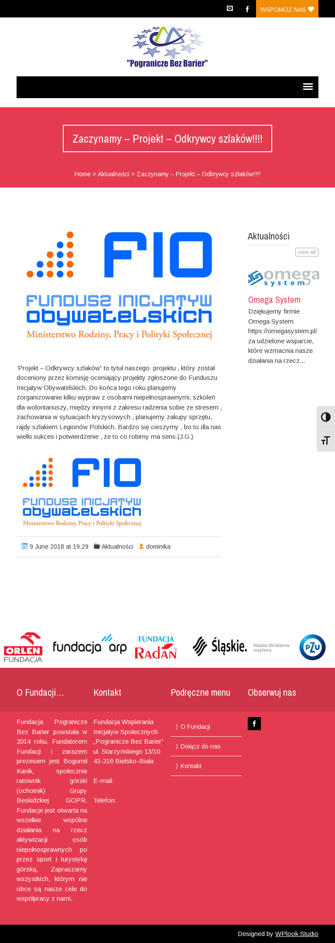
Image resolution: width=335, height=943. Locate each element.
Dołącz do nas (201, 746)
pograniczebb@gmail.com (131, 790)
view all (307, 252)
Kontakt (191, 765)
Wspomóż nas (287, 9)
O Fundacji (195, 726)
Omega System (274, 299)
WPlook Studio (296, 933)
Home (83, 174)
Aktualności (113, 174)
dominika (158, 546)
